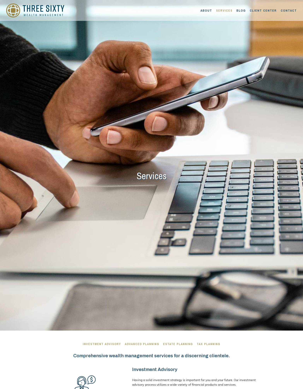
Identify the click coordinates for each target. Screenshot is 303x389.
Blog (241, 10)
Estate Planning (178, 344)
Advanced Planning (142, 344)
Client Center (263, 10)
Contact (289, 10)
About (206, 10)
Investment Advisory (102, 344)
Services (224, 10)
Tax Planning (208, 344)
